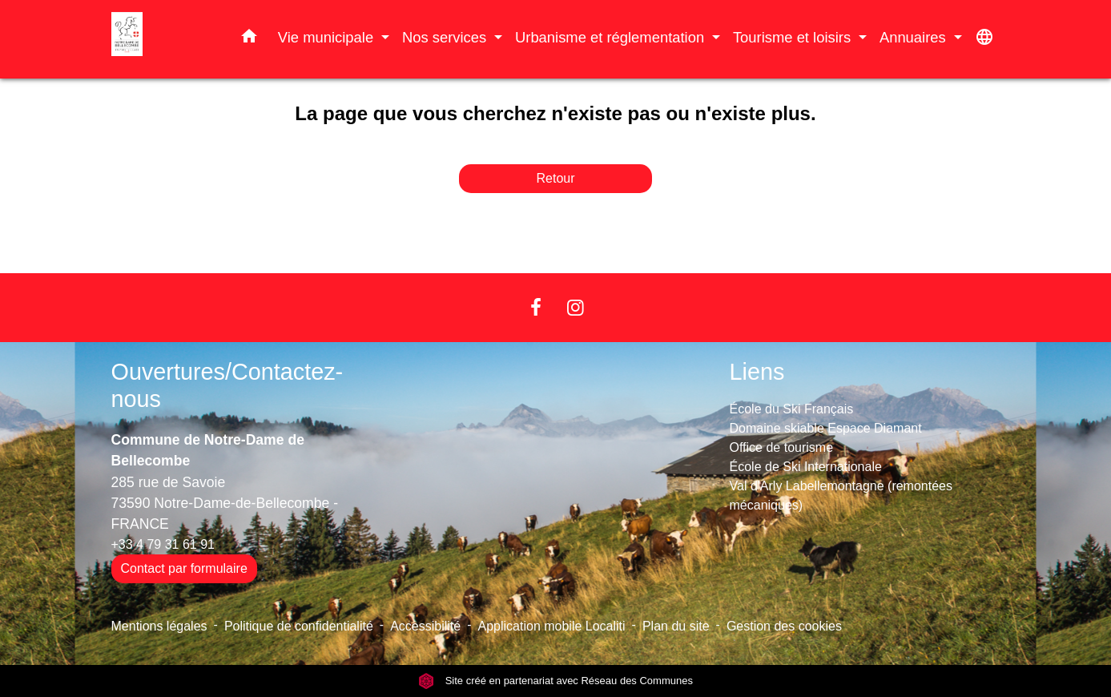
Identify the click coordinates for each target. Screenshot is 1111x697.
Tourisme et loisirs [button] (794, 37)
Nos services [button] (446, 37)
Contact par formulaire (184, 568)
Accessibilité (425, 626)
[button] (249, 39)
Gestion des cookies (784, 626)
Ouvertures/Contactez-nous (227, 386)
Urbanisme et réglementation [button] (611, 37)
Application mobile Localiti (552, 626)
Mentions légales (159, 626)
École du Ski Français (792, 409)
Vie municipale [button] (327, 37)
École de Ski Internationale (806, 466)
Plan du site (676, 626)
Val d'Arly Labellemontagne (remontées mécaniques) (841, 495)
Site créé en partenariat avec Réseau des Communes (555, 681)
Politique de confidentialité (298, 626)
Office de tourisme (782, 447)
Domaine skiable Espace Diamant (826, 428)
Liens (757, 372)
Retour (555, 178)
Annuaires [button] (915, 37)
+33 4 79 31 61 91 (163, 544)
